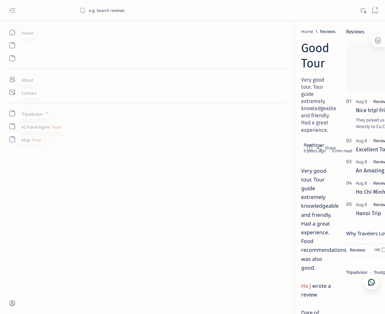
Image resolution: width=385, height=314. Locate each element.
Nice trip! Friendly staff (324, 110)
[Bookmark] (374, 10)
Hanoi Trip (309, 213)
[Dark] (362, 10)
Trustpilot (324, 272)
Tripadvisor (298, 272)
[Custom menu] (12, 113)
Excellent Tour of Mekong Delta (335, 149)
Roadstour (57, 301)
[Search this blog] (128, 10)
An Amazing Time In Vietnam (331, 170)
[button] (346, 301)
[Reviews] (58, 31)
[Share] (264, 79)
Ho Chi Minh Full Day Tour (328, 192)
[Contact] (12, 92)
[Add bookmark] (248, 79)
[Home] (12, 32)
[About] (12, 79)
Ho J (36, 127)
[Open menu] (12, 10)
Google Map (351, 272)
